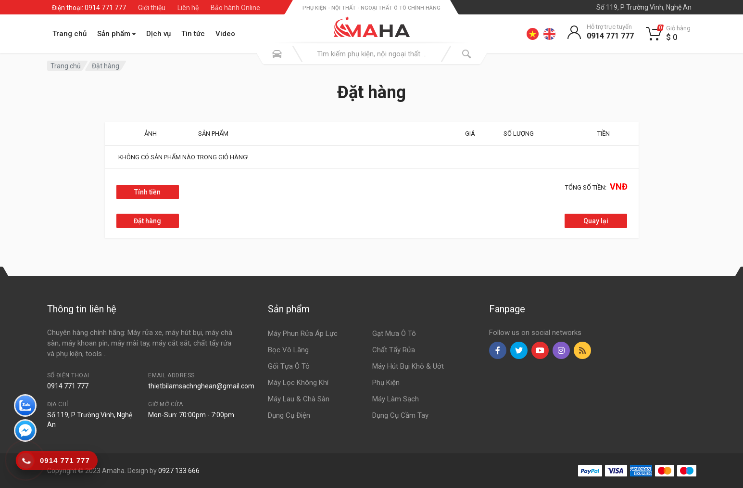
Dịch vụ (158, 33)
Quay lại (595, 221)
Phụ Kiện (386, 382)
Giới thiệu (151, 7)
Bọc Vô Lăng (288, 350)
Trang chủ (69, 33)
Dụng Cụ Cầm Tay (400, 415)
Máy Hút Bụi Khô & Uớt (408, 366)
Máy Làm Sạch (395, 399)
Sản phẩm (116, 33)
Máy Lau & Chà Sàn (298, 399)
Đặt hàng (105, 66)
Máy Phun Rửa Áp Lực (303, 333)
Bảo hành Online (235, 7)
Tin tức (193, 33)
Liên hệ (188, 7)
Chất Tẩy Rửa (393, 350)
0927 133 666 (179, 471)
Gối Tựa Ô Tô (289, 366)
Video (225, 33)
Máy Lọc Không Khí (298, 382)
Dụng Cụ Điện (289, 415)
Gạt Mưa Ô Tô (394, 333)
